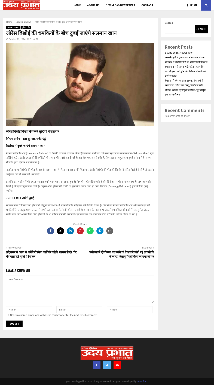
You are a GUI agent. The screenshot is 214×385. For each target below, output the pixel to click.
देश (29, 27)
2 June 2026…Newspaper (179, 52)
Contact (147, 5)
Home (77, 5)
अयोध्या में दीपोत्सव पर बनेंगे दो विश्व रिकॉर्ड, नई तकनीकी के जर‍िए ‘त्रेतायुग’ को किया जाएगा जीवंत (121, 254)
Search (169, 22)
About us (93, 5)
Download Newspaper (120, 5)
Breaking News (13, 27)
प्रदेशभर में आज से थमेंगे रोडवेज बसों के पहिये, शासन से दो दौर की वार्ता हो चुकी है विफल (41, 254)
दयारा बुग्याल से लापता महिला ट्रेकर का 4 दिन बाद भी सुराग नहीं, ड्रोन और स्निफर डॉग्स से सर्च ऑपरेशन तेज (185, 71)
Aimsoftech (142, 381)
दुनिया (24, 27)
